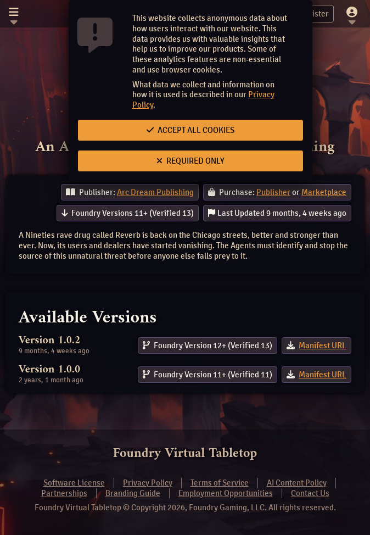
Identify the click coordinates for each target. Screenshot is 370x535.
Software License (74, 483)
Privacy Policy (147, 483)
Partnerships (64, 493)
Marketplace (323, 192)
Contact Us (310, 493)
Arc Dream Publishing (155, 192)
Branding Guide (132, 493)
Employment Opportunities (225, 493)
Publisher (273, 192)
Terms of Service (219, 483)
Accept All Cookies (190, 130)
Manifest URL (322, 345)
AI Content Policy (297, 483)
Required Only (190, 161)
